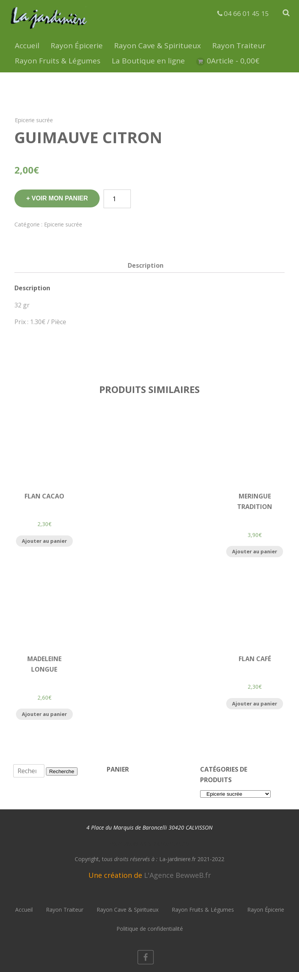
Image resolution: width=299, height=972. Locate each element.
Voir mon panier (60, 198)
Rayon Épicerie (77, 45)
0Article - (233, 61)
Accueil (27, 45)
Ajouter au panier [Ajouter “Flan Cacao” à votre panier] (44, 540)
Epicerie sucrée (34, 120)
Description (146, 265)
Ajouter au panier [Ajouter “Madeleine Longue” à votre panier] (44, 714)
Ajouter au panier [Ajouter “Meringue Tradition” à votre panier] (254, 551)
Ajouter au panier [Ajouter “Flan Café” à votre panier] (254, 703)
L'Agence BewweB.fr (177, 875)
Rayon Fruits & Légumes (57, 61)
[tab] (145, 265)
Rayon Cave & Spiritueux (157, 45)
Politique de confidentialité (149, 928)
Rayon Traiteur (239, 45)
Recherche (61, 771)
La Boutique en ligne (148, 61)
